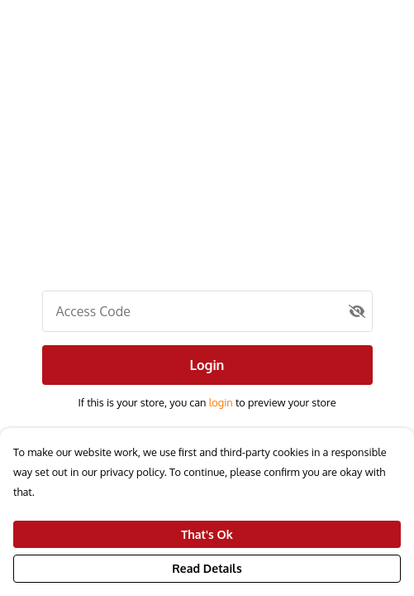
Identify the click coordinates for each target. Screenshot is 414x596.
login (222, 402)
